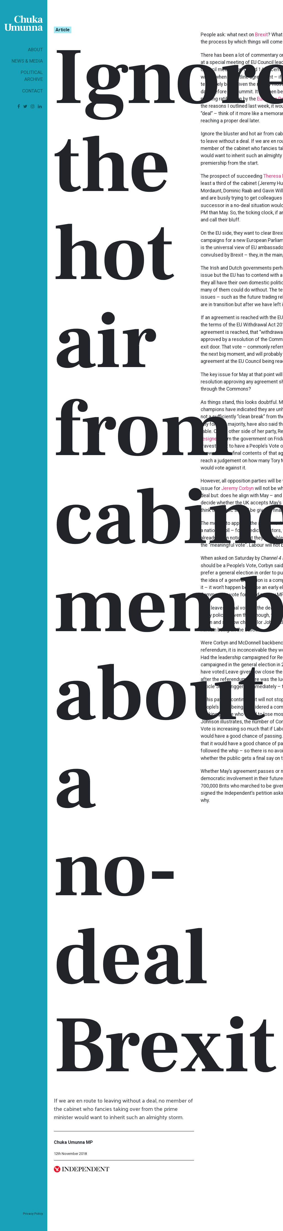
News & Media (27, 61)
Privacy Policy (33, 1213)
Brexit (261, 34)
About (35, 49)
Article (63, 29)
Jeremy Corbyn (237, 488)
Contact (32, 91)
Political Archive (32, 75)
